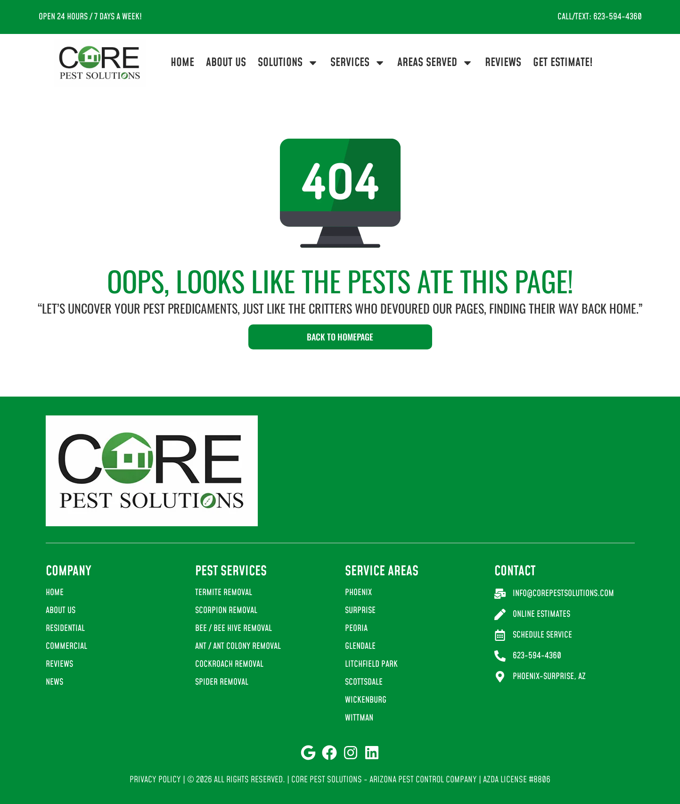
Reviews (503, 63)
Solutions (288, 63)
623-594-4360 (537, 656)
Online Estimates (541, 614)
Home (182, 63)
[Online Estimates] (500, 614)
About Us (226, 63)
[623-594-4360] (500, 656)
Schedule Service (542, 635)
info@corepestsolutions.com (563, 593)
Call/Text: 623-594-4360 (599, 17)
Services (357, 63)
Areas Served (435, 63)
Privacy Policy (155, 780)
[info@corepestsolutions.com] (500, 593)
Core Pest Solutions (326, 780)
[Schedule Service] (500, 635)
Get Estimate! (563, 63)
